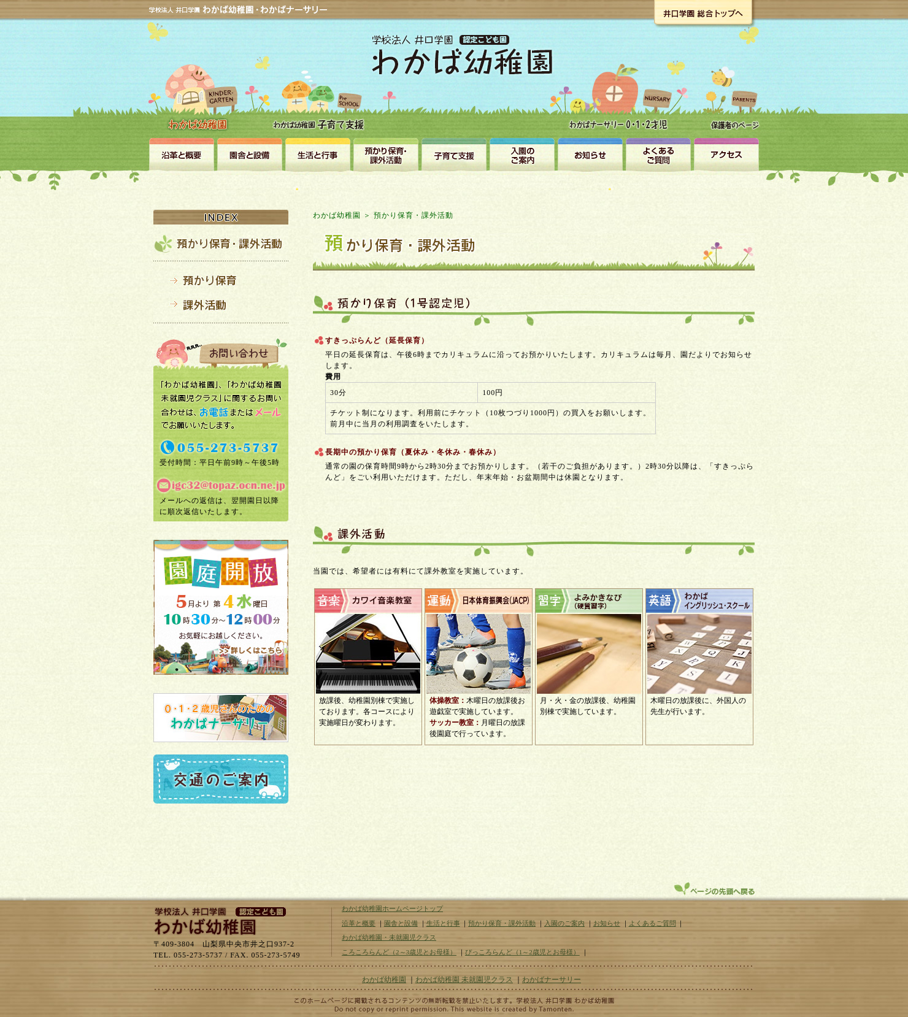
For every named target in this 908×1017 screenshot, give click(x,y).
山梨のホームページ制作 (454, 1009)
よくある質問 (658, 154)
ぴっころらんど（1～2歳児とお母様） (522, 952)
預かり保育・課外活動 (386, 154)
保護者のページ (731, 87)
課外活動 (220, 305)
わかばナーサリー (621, 87)
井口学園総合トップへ (703, 12)
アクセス (726, 154)
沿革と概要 (181, 154)
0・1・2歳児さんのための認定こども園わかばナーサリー (220, 717)
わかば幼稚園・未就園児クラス (320, 86)
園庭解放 (220, 607)
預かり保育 (220, 280)
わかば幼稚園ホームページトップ (392, 908)
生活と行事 (317, 154)
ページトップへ (716, 888)
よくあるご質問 (652, 923)
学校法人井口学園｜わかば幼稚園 (217, 919)
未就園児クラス (454, 154)
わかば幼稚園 (199, 80)
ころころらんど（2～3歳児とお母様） (399, 952)
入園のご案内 (522, 154)
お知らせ (590, 154)
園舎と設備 (249, 154)
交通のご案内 (220, 779)
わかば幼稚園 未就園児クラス (464, 979)
